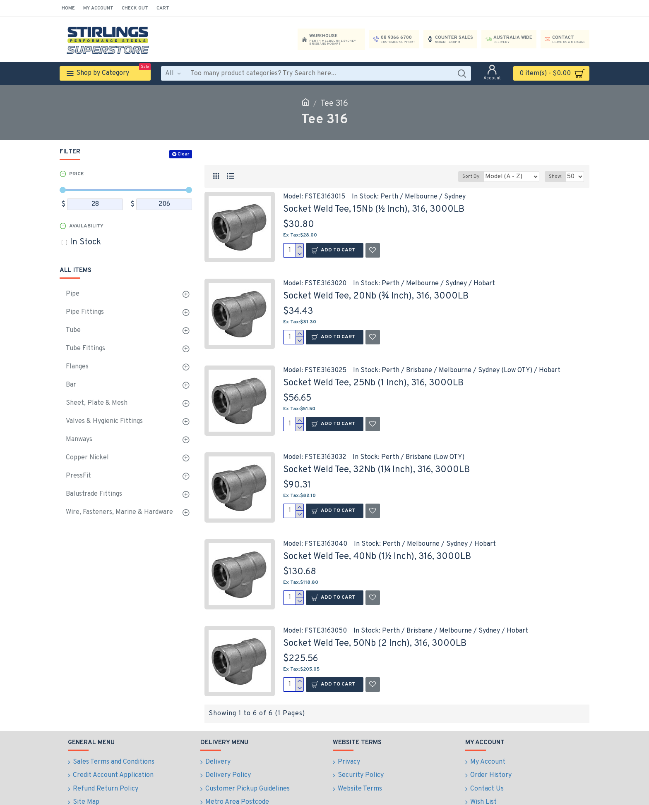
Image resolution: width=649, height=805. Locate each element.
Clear (183, 154)
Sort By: (479, 176)
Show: (557, 176)
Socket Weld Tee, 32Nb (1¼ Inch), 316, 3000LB (376, 469)
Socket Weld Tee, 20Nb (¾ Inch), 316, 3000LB (376, 296)
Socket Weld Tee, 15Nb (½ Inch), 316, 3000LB (373, 209)
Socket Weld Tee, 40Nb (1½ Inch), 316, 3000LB (377, 556)
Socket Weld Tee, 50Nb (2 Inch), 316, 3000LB (374, 643)
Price (76, 174)
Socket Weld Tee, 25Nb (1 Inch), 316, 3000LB (373, 383)
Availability (86, 226)
